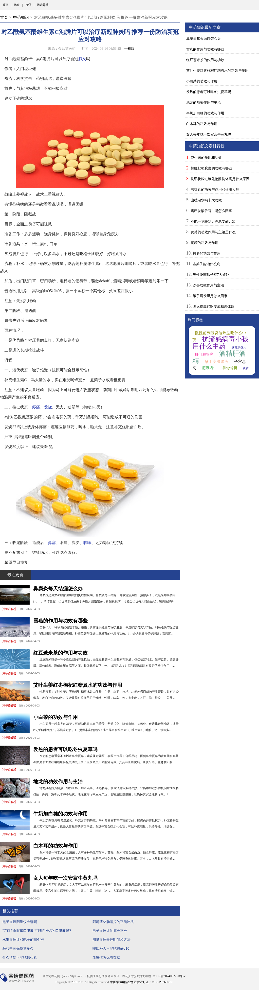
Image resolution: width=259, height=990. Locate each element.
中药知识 (21, 17)
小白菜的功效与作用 (55, 717)
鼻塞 (52, 543)
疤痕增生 (209, 368)
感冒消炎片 (238, 347)
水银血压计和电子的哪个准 (23, 940)
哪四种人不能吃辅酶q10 (110, 948)
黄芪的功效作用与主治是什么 (213, 232)
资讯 (28, 5)
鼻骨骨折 (229, 368)
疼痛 (36, 407)
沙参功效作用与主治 (208, 285)
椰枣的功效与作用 (207, 253)
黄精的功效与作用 (204, 243)
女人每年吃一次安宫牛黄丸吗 (65, 878)
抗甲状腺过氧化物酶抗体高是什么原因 (220, 179)
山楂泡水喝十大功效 (206, 200)
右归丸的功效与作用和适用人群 (215, 189)
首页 (5, 5)
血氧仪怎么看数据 (106, 957)
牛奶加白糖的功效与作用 (60, 813)
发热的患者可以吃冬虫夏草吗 (65, 749)
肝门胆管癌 (204, 354)
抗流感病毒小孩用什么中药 (220, 342)
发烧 (48, 407)
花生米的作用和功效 (206, 158)
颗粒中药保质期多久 (18, 948)
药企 (17, 5)
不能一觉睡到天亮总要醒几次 (213, 221)
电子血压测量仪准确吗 (19, 922)
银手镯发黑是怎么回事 (210, 296)
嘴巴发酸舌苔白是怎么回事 (211, 211)
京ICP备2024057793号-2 (169, 976)
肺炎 (82, 59)
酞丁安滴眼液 (216, 361)
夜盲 (246, 368)
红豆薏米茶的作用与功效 (60, 653)
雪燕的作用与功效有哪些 (60, 620)
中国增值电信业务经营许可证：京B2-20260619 (141, 982)
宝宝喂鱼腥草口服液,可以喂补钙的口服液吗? (36, 931)
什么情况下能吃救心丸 (19, 957)
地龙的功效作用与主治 (58, 781)
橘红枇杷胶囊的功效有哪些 (211, 168)
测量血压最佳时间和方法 (111, 940)
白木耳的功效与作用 (55, 846)
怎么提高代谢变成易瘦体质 (213, 306)
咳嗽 (87, 543)
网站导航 (43, 5)
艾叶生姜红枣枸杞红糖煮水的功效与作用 (77, 685)
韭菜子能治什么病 (206, 264)
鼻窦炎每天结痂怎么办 (58, 588)
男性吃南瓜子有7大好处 (211, 275)
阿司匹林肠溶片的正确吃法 (113, 922)
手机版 (129, 48)
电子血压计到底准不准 (109, 931)
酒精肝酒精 (219, 357)
